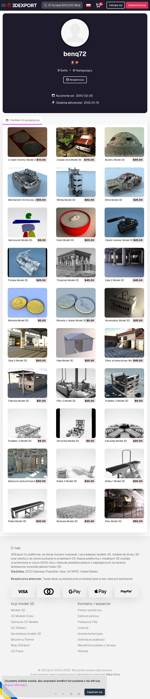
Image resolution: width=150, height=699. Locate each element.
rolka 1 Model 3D (115, 481)
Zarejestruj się (137, 5)
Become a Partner (22, 639)
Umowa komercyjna (90, 634)
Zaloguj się (115, 5)
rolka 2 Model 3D (67, 481)
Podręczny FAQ (88, 622)
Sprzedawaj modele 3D (26, 634)
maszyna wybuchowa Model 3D (26, 481)
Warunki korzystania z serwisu (97, 645)
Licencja (83, 628)
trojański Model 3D (68, 280)
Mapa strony (113, 674)
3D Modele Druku (22, 616)
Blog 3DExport (20, 645)
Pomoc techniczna (89, 610)
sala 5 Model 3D (17, 360)
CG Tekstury (18, 628)
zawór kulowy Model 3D (119, 240)
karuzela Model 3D (116, 440)
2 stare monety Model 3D (22, 159)
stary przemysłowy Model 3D (122, 360)
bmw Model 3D (113, 199)
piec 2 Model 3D (66, 400)
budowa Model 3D (67, 521)
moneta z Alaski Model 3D (72, 320)
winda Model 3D (66, 199)
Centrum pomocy (88, 616)
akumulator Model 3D (117, 320)
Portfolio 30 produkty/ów (22, 120)
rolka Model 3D (17, 521)
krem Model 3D (65, 240)
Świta (63, 70)
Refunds (83, 651)
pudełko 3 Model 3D (116, 400)
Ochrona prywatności (91, 639)
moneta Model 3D (18, 320)
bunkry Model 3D (115, 159)
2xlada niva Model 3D (69, 159)
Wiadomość (75, 80)
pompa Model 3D (18, 280)
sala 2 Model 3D (114, 280)
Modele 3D (18, 610)
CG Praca (17, 651)
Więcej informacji (15, 685)
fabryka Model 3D (18, 400)
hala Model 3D (65, 360)
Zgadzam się (94, 692)
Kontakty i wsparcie (94, 603)
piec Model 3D (113, 521)
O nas (15, 548)
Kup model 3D (22, 603)
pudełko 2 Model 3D (20, 440)
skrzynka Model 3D (68, 440)
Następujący (82, 70)
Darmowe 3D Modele (24, 622)
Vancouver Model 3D (20, 240)
